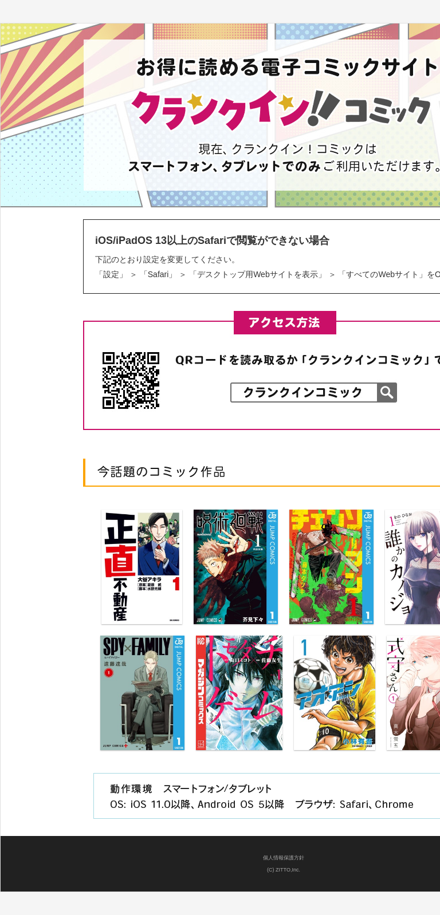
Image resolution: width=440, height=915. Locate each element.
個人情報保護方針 (283, 858)
